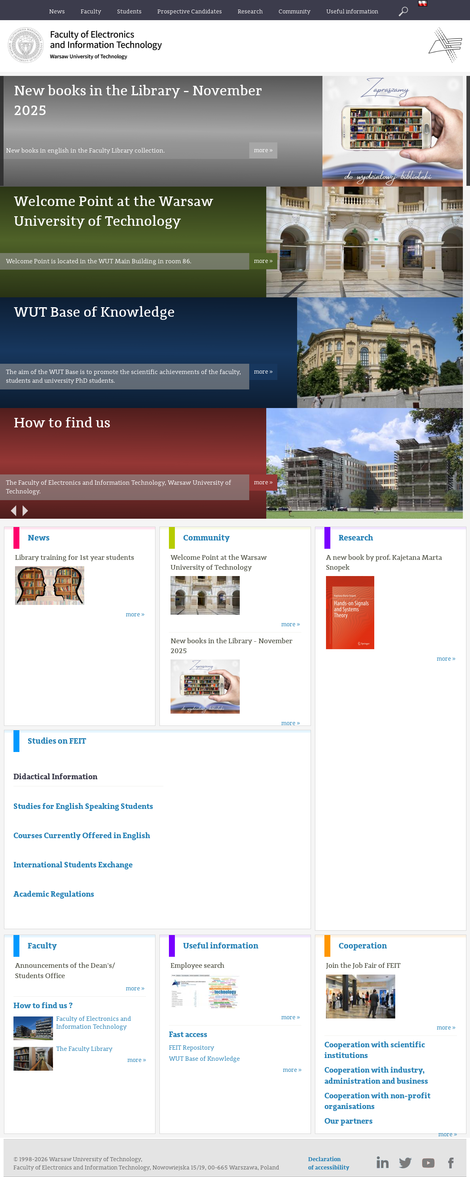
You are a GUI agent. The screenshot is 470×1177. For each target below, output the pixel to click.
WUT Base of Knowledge (94, 312)
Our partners (348, 1121)
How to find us (62, 423)
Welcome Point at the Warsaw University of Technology (219, 562)
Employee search (197, 965)
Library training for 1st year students (74, 557)
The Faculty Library (84, 1049)
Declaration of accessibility (328, 1163)
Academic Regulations (53, 894)
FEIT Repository (191, 1048)
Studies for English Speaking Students (83, 806)
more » (263, 150)
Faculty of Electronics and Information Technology (93, 1023)
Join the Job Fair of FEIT (363, 965)
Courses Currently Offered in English (81, 835)
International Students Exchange (73, 865)
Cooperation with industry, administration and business (376, 1075)
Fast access (188, 1034)
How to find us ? (43, 1005)
